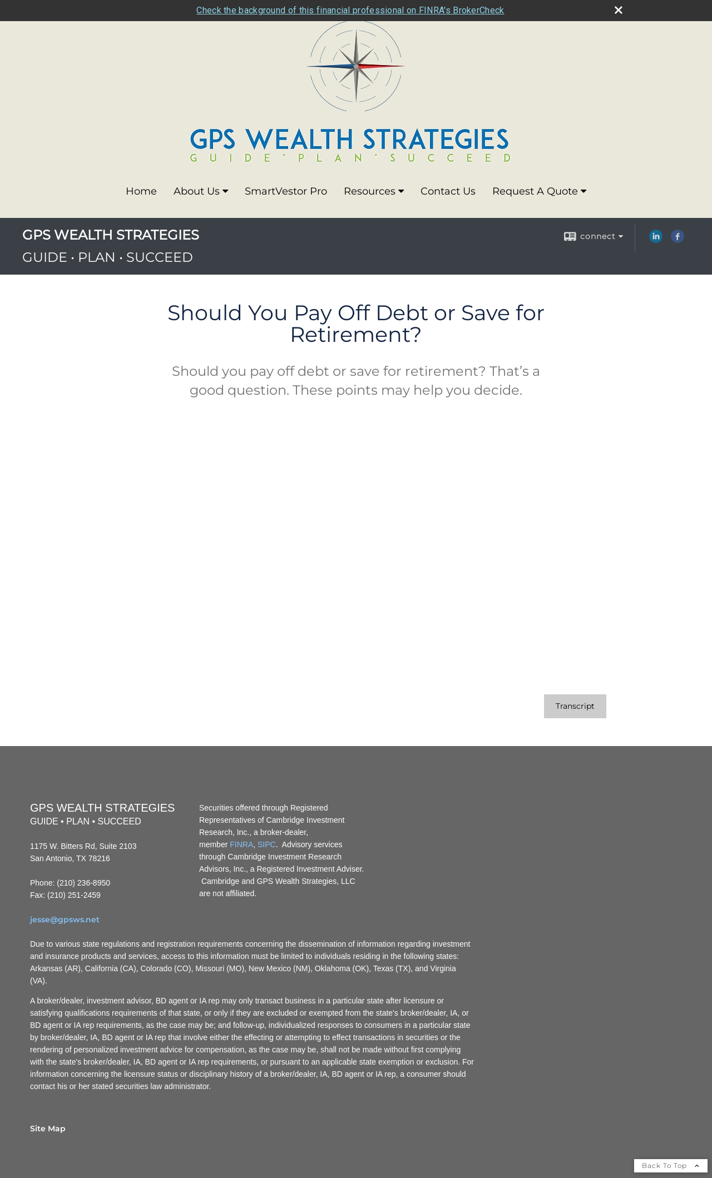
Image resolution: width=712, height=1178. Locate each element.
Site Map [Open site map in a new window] (48, 1129)
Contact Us (448, 191)
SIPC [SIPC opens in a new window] (267, 844)
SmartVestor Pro (286, 191)
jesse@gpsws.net (65, 919)
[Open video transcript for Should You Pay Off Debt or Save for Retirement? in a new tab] (575, 706)
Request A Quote (535, 191)
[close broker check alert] (618, 10)
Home (141, 191)
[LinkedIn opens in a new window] (655, 240)
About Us (197, 191)
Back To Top (671, 1165)
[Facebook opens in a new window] (677, 240)
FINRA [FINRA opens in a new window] (241, 844)
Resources (369, 191)
